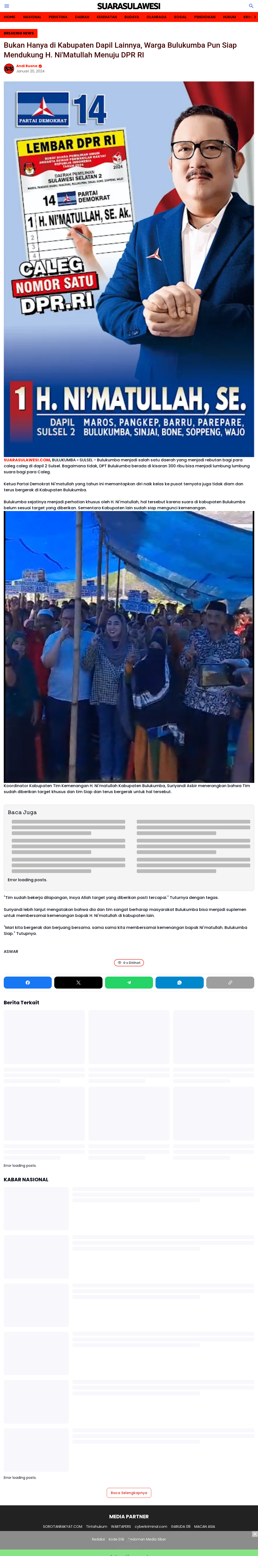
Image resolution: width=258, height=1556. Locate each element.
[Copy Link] (230, 983)
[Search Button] (251, 6)
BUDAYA (131, 16)
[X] (78, 983)
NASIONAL (32, 16)
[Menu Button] (7, 6)
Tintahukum (96, 1526)
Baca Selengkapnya (129, 1492)
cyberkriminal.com (151, 1526)
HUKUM (229, 16)
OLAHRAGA (156, 16)
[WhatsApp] (180, 983)
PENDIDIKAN (205, 16)
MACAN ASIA (204, 1526)
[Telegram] (129, 983)
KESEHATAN (107, 16)
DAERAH (82, 16)
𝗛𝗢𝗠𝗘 (10, 16)
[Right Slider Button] (253, 17)
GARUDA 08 (180, 1526)
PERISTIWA (58, 16)
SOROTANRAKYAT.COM (62, 1526)
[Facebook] (28, 983)
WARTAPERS (121, 1526)
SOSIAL (180, 16)
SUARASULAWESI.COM (27, 460)
